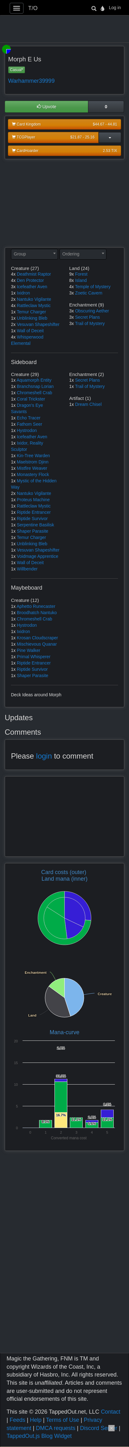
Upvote (46, 106)
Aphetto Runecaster (36, 606)
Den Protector (30, 280)
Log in (115, 7)
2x (13, 299)
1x (13, 292)
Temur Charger (31, 311)
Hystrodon (27, 430)
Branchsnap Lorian (35, 386)
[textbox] (34, 254)
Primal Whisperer (33, 656)
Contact (110, 1412)
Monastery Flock (33, 474)
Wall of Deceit (30, 330)
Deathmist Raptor (34, 274)
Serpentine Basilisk (35, 524)
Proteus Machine (33, 499)
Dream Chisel (88, 404)
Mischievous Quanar (37, 644)
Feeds (17, 1420)
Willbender (27, 568)
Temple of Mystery (93, 286)
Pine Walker (28, 650)
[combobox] (34, 254)
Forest (81, 274)
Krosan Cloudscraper (37, 637)
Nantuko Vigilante (34, 299)
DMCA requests (55, 1428)
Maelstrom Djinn (33, 461)
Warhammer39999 (31, 81)
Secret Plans (87, 317)
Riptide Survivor (32, 518)
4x (13, 274)
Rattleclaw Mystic (34, 305)
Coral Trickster (31, 398)
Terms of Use (62, 1420)
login (44, 756)
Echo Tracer (28, 417)
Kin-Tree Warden (33, 455)
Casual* (16, 70)
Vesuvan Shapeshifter (38, 324)
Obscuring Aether (92, 310)
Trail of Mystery (90, 323)
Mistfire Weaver (32, 468)
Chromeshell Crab (34, 392)
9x (71, 274)
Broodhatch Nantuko (37, 612)
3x (13, 286)
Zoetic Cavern (88, 292)
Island (81, 280)
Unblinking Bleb (32, 318)
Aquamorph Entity (34, 380)
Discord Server (98, 1428)
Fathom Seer (29, 424)
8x (71, 280)
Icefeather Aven (32, 286)
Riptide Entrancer (34, 512)
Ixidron (23, 292)
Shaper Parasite (32, 531)
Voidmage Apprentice (37, 556)
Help (35, 1420)
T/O (33, 8)
